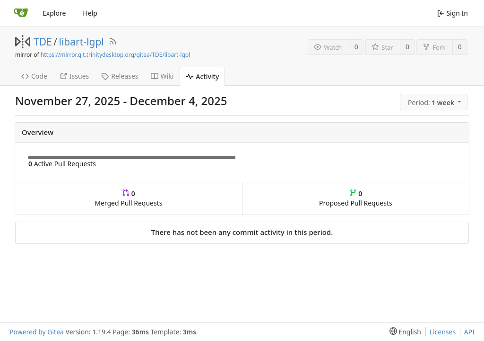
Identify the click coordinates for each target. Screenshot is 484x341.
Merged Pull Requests (128, 198)
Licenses (443, 331)
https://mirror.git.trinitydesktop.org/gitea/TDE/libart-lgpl (115, 55)
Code (34, 76)
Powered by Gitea (36, 331)
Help (90, 13)
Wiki (162, 76)
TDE (43, 41)
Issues (74, 76)
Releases (119, 76)
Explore (54, 13)
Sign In (452, 13)
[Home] (21, 13)
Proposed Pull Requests (355, 198)
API (469, 331)
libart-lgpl (81, 41)
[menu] (434, 102)
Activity (202, 76)
